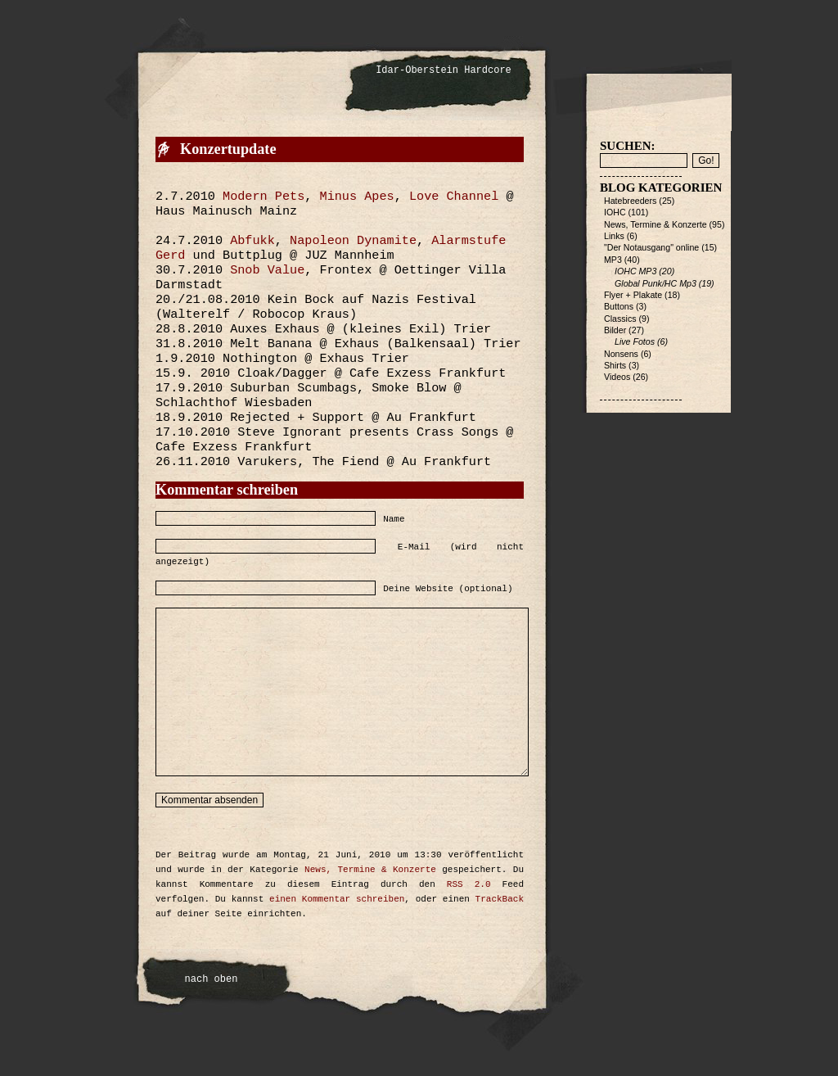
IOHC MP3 (635, 271)
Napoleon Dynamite (353, 240)
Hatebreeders (630, 201)
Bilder (615, 330)
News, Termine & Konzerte (370, 870)
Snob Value (267, 270)
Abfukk (252, 240)
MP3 (613, 259)
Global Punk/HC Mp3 (655, 283)
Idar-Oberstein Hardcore (443, 70)
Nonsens (621, 354)
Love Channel (453, 196)
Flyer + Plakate (633, 295)
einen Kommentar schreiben (336, 899)
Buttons (618, 306)
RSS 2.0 (469, 884)
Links (614, 236)
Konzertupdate (228, 149)
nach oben (211, 979)
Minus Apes (357, 196)
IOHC (615, 212)
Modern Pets (263, 196)
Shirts (615, 365)
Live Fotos (635, 341)
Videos (617, 377)
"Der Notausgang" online (651, 247)
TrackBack (499, 899)
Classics (620, 318)
